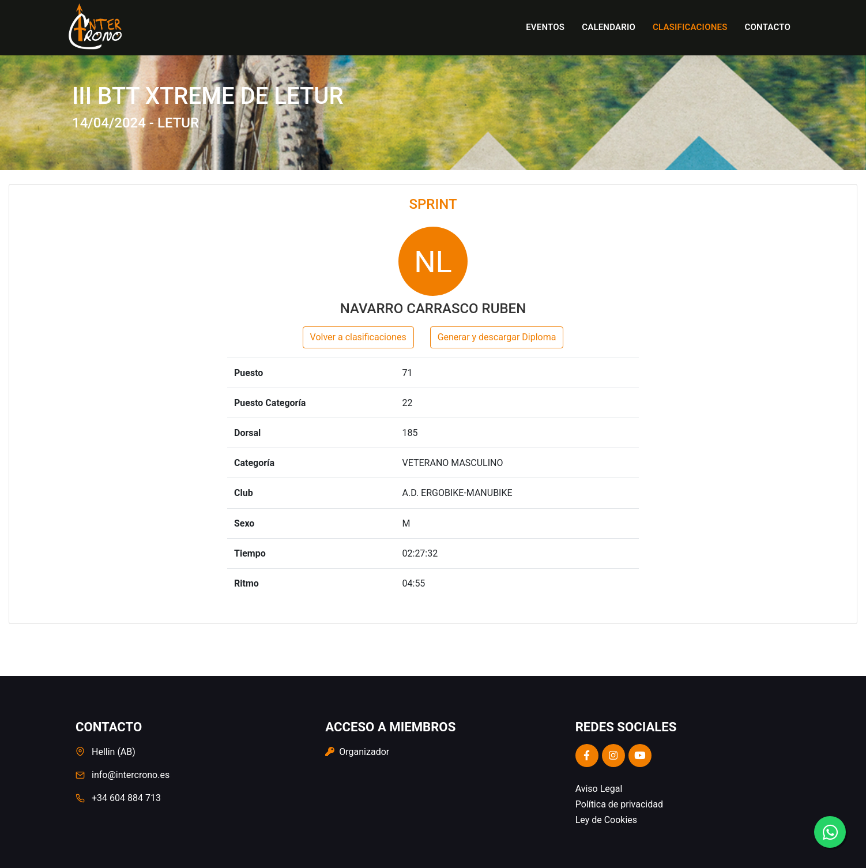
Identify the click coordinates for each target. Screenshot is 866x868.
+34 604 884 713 (126, 797)
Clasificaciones (690, 27)
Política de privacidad (619, 804)
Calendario (608, 27)
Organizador (357, 751)
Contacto (767, 27)
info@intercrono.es (131, 774)
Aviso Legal (599, 788)
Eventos (545, 27)
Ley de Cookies (606, 819)
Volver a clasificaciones (358, 337)
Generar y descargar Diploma (497, 337)
